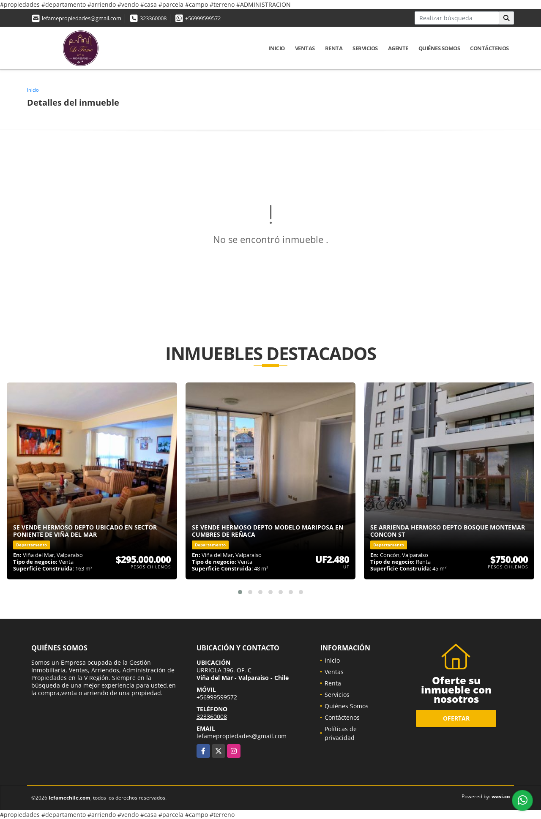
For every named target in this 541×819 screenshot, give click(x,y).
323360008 (153, 18)
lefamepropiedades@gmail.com (81, 18)
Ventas (305, 48)
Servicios (365, 48)
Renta (334, 48)
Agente (398, 48)
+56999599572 (203, 18)
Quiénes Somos (439, 48)
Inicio (277, 48)
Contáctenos (489, 48)
